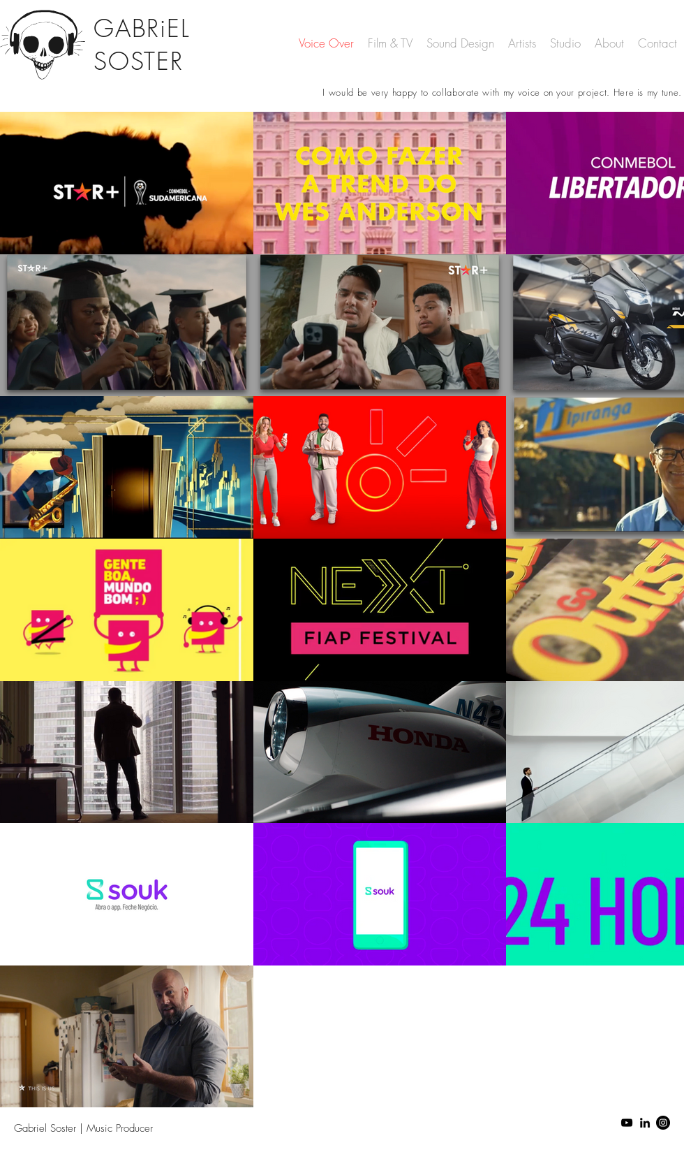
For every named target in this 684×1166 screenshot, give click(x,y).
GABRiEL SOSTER (141, 45)
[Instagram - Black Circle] (663, 1123)
